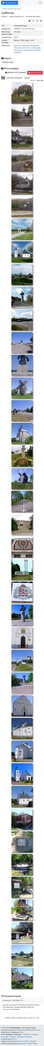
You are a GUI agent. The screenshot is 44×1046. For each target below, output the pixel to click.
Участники (5, 1037)
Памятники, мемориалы (14, 78)
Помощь (13, 1037)
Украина (4, 16)
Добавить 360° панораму (15, 72)
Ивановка (17, 48)
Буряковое (18, 46)
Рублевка (37, 50)
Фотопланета (9, 2)
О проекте (26, 1034)
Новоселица (36, 48)
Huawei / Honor (32, 1043)
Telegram (33, 1041)
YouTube (26, 1041)
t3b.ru (22, 1032)
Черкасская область (16, 16)
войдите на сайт (33, 1018)
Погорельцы (18, 50)
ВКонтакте (17, 1041)
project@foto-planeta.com (31, 1030)
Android (23, 1043)
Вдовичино (35, 46)
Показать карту (7, 62)
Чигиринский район (33, 16)
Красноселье (26, 48)
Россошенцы (28, 50)
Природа (27, 78)
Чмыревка (17, 52)
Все (3, 78)
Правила (20, 1037)
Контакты (34, 1034)
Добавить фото (35, 73)
